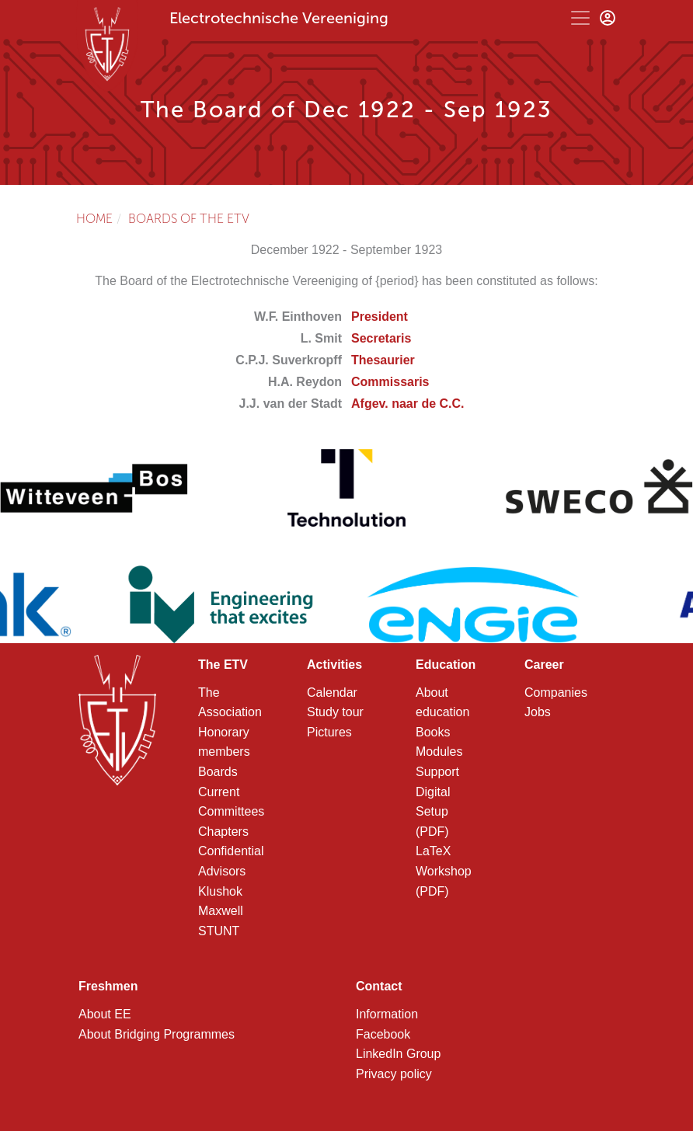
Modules (439, 751)
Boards (218, 771)
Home (94, 218)
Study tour (335, 712)
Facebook (383, 1034)
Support (437, 771)
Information (387, 1014)
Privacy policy (394, 1074)
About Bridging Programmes (156, 1034)
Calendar (332, 692)
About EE (104, 1014)
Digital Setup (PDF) (433, 811)
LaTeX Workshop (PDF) (444, 870)
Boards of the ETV (188, 218)
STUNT (218, 931)
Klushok (220, 891)
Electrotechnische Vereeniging (278, 18)
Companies (555, 692)
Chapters (223, 831)
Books (433, 732)
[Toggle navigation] (580, 18)
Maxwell (220, 910)
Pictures (329, 732)
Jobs (537, 712)
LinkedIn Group (398, 1053)
